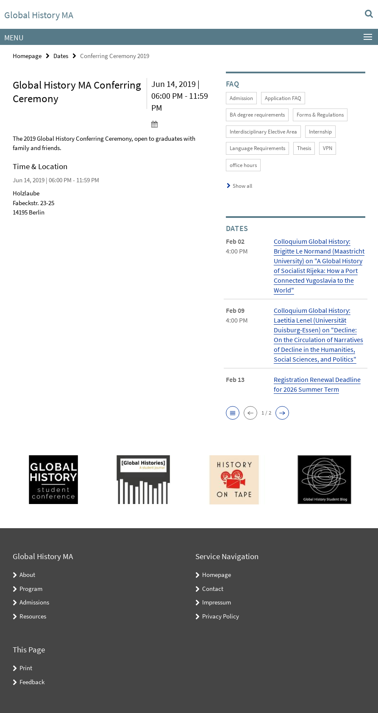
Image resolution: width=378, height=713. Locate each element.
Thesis (304, 148)
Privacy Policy (220, 616)
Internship (320, 131)
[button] (232, 412)
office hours (243, 165)
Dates (60, 56)
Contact (212, 589)
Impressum (216, 602)
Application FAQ (283, 98)
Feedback (31, 682)
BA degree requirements (257, 114)
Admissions (34, 602)
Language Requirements (257, 148)
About (27, 575)
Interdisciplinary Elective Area (263, 131)
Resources (32, 616)
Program (30, 589)
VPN (327, 148)
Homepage (27, 56)
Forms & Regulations (320, 114)
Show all (242, 185)
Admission (241, 98)
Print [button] (25, 668)
